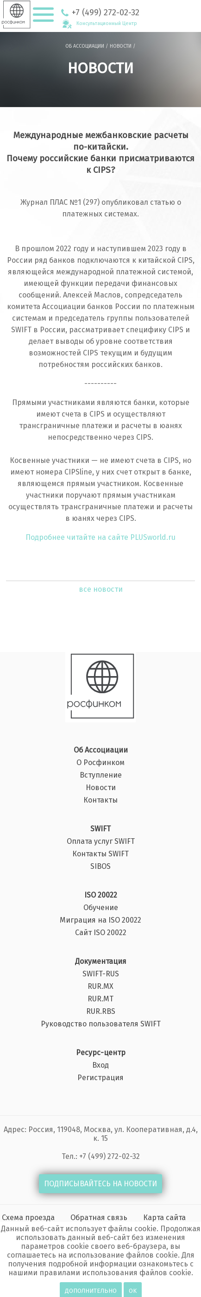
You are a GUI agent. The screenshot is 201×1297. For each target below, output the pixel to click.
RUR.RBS (100, 1011)
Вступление (101, 775)
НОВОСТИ (121, 46)
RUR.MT (100, 999)
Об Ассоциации (101, 750)
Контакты (100, 800)
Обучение (100, 908)
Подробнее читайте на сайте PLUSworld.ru (100, 537)
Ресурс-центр (101, 1053)
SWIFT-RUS (100, 974)
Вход (100, 1065)
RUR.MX (100, 986)
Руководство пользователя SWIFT (101, 1024)
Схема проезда (28, 1217)
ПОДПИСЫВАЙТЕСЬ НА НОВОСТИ (100, 1183)
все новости (101, 589)
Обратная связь (98, 1217)
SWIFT (100, 829)
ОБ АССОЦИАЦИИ (84, 46)
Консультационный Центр (106, 23)
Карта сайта (164, 1217)
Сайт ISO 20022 (100, 933)
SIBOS (100, 866)
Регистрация (100, 1078)
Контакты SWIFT (100, 854)
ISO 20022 (100, 895)
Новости (101, 788)
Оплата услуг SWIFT (101, 841)
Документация (100, 961)
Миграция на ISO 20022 (100, 920)
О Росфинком (100, 763)
